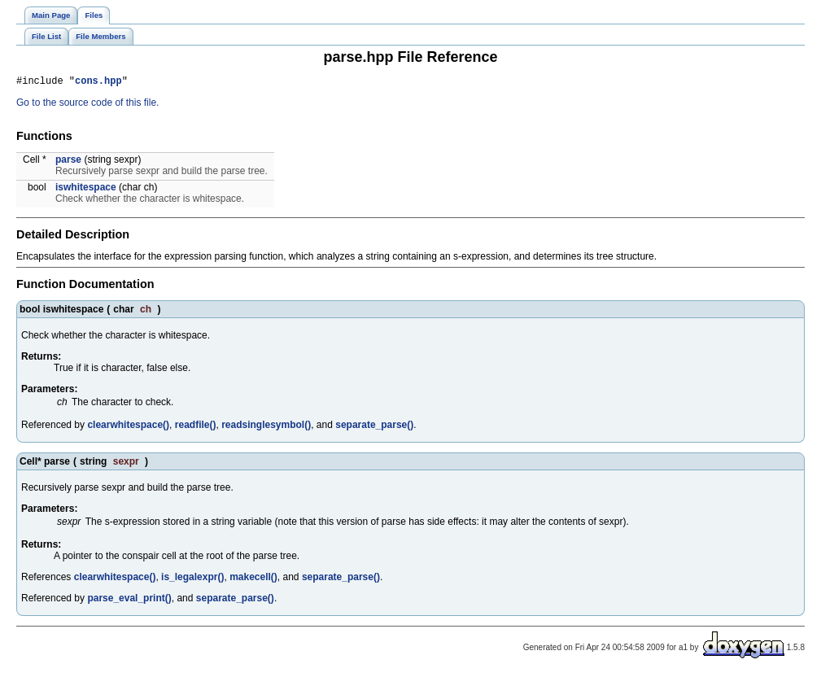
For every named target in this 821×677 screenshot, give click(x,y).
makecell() (253, 579)
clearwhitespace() (128, 427)
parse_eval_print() (129, 600)
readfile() (195, 427)
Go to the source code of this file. (87, 105)
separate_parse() (374, 427)
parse (68, 162)
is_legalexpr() (192, 579)
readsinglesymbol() (266, 427)
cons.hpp (98, 83)
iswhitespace (85, 189)
